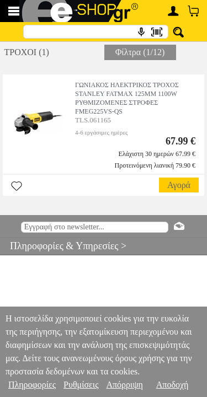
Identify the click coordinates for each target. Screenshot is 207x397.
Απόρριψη (124, 384)
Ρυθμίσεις (80, 384)
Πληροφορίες (32, 384)
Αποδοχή (172, 384)
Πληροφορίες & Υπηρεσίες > (63, 245)
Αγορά (178, 185)
